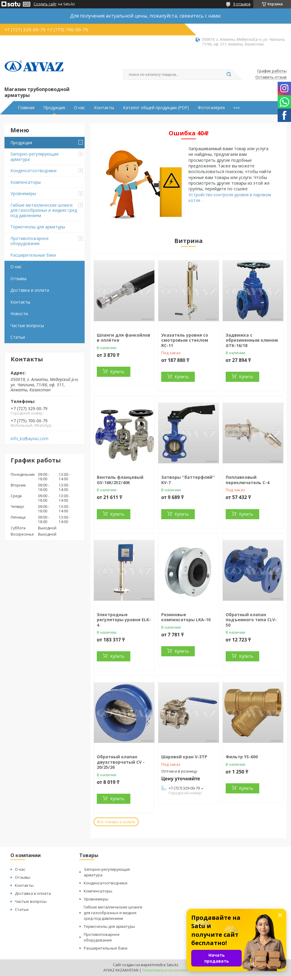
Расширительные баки (33, 255)
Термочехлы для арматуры (37, 227)
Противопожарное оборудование (29, 241)
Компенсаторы (25, 182)
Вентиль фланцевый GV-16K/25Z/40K (120, 479)
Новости (19, 313)
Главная (26, 108)
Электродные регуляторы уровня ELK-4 (124, 620)
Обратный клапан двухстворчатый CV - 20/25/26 (121, 762)
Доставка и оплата (29, 290)
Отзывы (18, 278)
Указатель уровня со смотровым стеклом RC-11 (184, 340)
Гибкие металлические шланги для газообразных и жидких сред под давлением (43, 210)
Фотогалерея (211, 108)
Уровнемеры (23, 193)
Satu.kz (172, 964)
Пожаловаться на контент (165, 970)
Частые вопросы (27, 325)
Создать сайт (45, 4)
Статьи (17, 337)
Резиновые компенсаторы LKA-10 (186, 617)
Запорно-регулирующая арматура (34, 156)
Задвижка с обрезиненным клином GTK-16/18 (252, 340)
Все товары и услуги (116, 821)
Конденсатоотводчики (33, 170)
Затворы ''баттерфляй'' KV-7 (188, 479)
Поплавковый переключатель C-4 (247, 479)
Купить (117, 371)
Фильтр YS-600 (242, 757)
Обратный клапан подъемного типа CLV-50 (251, 620)
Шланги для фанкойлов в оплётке (123, 337)
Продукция (54, 108)
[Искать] (229, 74)
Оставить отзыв (271, 77)
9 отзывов (241, 4)
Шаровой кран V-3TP (184, 757)
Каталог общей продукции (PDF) (156, 108)
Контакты (104, 108)
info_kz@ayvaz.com (29, 438)
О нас (79, 108)
